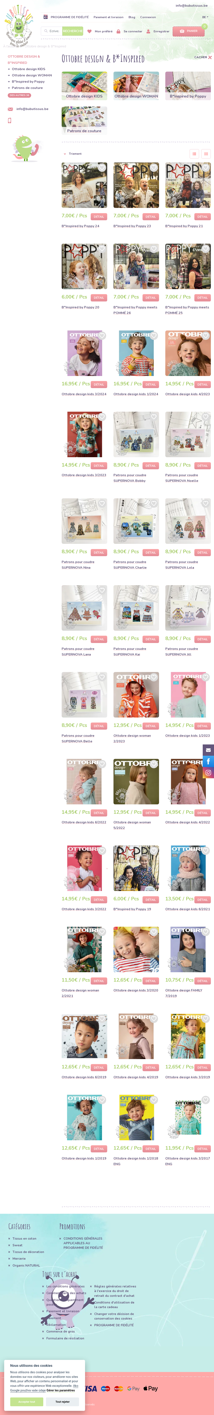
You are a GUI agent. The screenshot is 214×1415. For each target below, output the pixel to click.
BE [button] (204, 17)
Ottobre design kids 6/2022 (84, 822)
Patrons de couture (27, 88)
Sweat (18, 1245)
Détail (99, 217)
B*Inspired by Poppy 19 (132, 909)
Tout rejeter (62, 1401)
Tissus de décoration (28, 1252)
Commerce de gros (60, 1331)
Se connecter (129, 31)
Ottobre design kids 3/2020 (135, 990)
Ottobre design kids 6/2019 (84, 1077)
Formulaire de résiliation (65, 1338)
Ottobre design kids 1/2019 (84, 1158)
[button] (122, 154)
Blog (132, 17)
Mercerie (19, 1259)
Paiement (53, 1318)
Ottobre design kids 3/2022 (84, 909)
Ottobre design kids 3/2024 (84, 394)
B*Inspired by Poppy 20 (80, 307)
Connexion (148, 17)
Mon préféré (99, 31)
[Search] (62, 31)
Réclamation (56, 1325)
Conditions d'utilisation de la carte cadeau (114, 1304)
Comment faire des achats (66, 1293)
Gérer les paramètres (61, 1390)
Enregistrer (157, 31)
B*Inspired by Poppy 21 (184, 226)
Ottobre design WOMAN (32, 75)
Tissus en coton (24, 1239)
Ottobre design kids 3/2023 (84, 475)
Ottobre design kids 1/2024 (135, 394)
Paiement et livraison (109, 17)
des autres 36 (19, 95)
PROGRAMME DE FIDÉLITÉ (66, 17)
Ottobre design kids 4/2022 (187, 822)
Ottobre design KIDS (28, 69)
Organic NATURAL (26, 1265)
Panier (188, 31)
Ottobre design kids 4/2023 (187, 394)
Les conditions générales (65, 1286)
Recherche (73, 31)
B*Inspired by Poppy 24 (80, 226)
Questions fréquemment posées (65, 1302)
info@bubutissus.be (192, 5)
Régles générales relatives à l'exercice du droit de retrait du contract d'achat (115, 1291)
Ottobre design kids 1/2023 (187, 735)
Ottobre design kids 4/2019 (135, 1077)
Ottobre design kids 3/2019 (187, 1077)
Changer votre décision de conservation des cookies (114, 1316)
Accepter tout (26, 1401)
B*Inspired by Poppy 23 (132, 226)
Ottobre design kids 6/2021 (187, 909)
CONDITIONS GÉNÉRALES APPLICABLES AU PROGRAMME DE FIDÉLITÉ (83, 1243)
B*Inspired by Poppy (28, 81)
